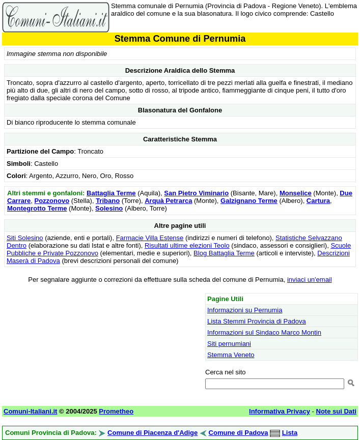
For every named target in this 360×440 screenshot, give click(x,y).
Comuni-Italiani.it (30, 411)
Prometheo (116, 411)
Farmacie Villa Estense (150, 238)
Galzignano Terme (249, 200)
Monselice (296, 193)
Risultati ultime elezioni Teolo (187, 245)
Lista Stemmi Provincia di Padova (256, 321)
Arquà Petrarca (168, 200)
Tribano (108, 200)
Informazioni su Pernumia (244, 310)
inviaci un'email (309, 279)
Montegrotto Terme (37, 208)
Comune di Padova (238, 432)
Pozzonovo (52, 200)
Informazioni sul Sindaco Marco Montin (264, 332)
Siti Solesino (25, 238)
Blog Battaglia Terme (224, 253)
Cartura (318, 200)
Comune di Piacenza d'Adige (152, 432)
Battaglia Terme (111, 193)
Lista (289, 432)
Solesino (109, 208)
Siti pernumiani (229, 343)
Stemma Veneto (231, 355)
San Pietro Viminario (196, 193)
